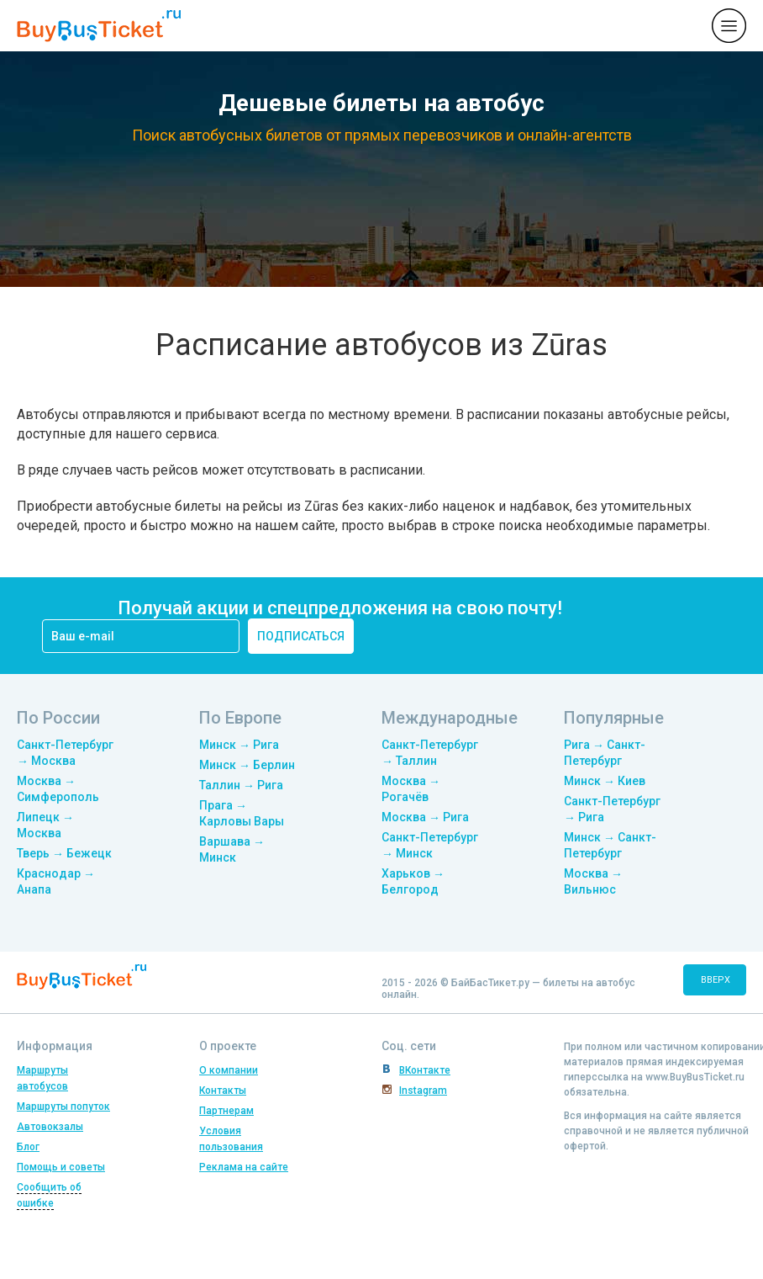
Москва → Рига (425, 817)
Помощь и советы (61, 1167)
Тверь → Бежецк (64, 853)
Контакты (222, 1090)
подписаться (301, 636)
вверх (715, 979)
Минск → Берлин (247, 765)
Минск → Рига (239, 744)
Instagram (423, 1090)
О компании (228, 1070)
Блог (28, 1147)
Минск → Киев (604, 781)
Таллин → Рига (241, 785)
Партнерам (226, 1111)
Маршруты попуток (63, 1106)
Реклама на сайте (243, 1167)
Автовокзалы (50, 1127)
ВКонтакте (424, 1070)
